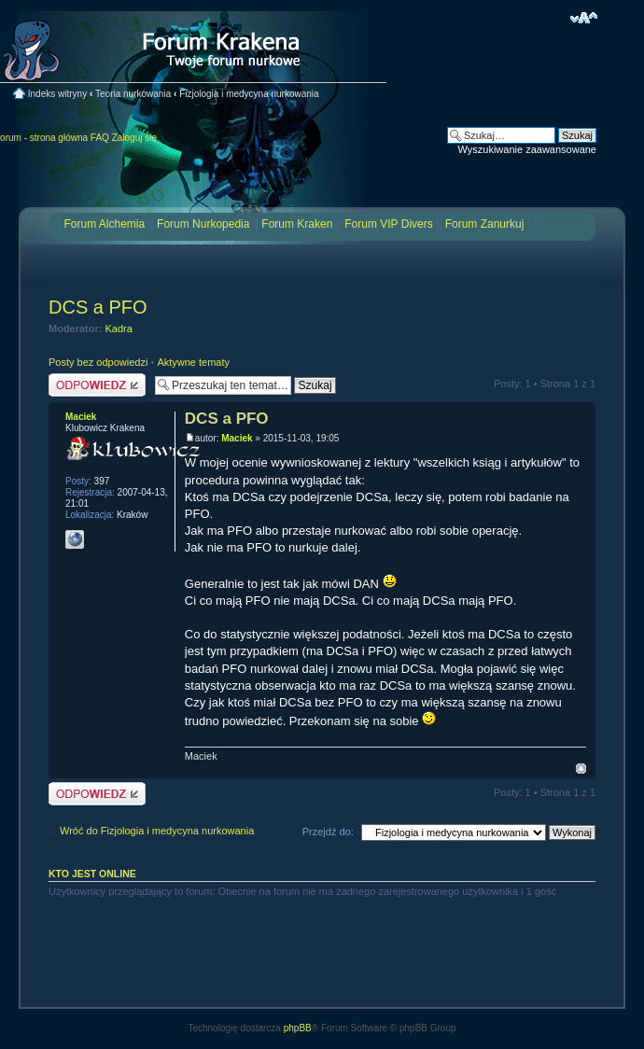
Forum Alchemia (104, 224)
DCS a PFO (98, 307)
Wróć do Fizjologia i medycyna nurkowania (157, 830)
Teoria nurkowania (133, 94)
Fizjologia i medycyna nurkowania (249, 94)
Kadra (119, 328)
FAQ (100, 138)
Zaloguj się (134, 138)
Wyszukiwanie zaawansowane (527, 149)
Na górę (581, 768)
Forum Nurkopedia (203, 224)
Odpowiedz (97, 385)
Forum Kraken (296, 224)
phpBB (298, 1028)
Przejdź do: (328, 831)
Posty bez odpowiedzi (98, 362)
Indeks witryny (57, 94)
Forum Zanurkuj (485, 224)
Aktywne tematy (193, 362)
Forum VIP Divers (388, 224)
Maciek (236, 438)
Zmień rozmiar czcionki (583, 17)
